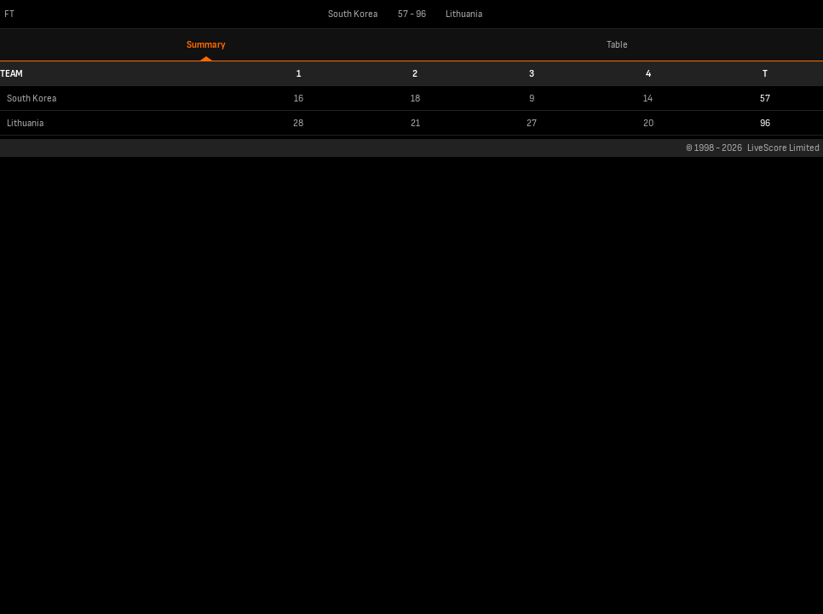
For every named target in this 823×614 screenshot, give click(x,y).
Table (617, 44)
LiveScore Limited (783, 148)
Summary (206, 44)
